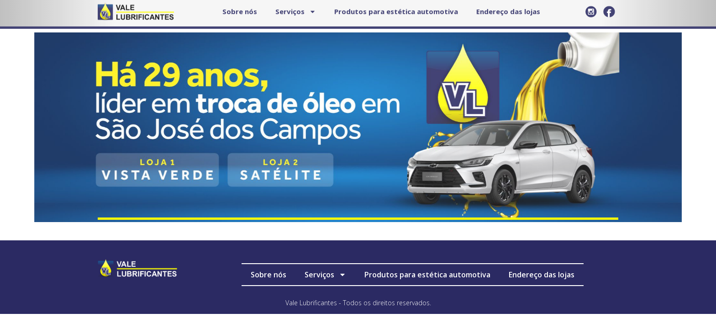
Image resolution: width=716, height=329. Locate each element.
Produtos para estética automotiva (427, 275)
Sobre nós (268, 275)
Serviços (325, 274)
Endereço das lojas (541, 275)
